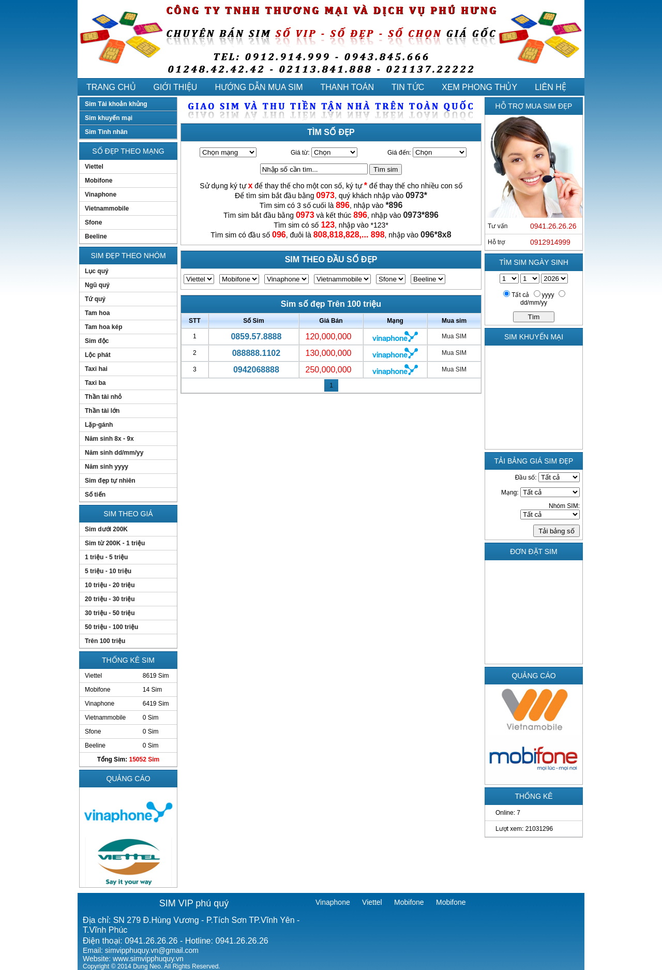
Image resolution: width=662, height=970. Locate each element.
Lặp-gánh (99, 424)
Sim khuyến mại (108, 118)
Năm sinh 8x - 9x (109, 438)
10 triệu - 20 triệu (110, 585)
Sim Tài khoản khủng (116, 104)
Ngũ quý (97, 285)
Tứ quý (95, 299)
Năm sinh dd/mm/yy (114, 452)
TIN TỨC (408, 87)
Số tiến (95, 494)
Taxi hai (96, 368)
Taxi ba (95, 382)
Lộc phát (98, 355)
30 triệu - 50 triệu (110, 613)
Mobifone (98, 180)
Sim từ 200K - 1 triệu (115, 543)
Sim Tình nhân (106, 132)
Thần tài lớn (102, 410)
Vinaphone (100, 194)
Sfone (93, 222)
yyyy (548, 295)
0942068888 (256, 369)
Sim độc (97, 341)
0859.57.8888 (256, 336)
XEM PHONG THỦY (479, 87)
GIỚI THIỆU (176, 87)
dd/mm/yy (533, 302)
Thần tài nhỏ (103, 396)
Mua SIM (454, 336)
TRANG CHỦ (111, 87)
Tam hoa (97, 313)
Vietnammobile (107, 208)
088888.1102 (256, 353)
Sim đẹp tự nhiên (110, 480)
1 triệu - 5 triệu (106, 557)
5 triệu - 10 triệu (108, 571)
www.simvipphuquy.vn (148, 958)
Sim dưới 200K (106, 529)
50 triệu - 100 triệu (111, 627)
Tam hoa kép (103, 327)
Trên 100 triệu (105, 641)
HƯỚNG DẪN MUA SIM (259, 87)
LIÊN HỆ (550, 87)
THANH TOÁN (347, 87)
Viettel (94, 166)
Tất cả (520, 295)
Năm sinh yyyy (106, 466)
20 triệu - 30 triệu (110, 599)
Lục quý (97, 271)
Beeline (96, 236)
